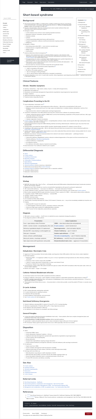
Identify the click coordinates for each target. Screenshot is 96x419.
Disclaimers (44, 413)
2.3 (32, 396)
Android (92, 9)
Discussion (30, 2)
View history (51, 2)
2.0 (27, 396)
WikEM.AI (5, 25)
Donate (88, 413)
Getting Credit (6, 50)
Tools (4, 52)
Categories (5, 29)
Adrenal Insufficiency (30, 165)
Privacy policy (26, 413)
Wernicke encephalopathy (42, 139)
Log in (91, 2)
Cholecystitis (28, 160)
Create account (83, 2)
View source (43, 2)
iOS (86, 9)
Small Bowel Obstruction (31, 157)
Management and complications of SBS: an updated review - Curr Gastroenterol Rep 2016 (47, 387)
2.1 (29, 396)
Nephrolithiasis (28, 162)
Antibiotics (5, 35)
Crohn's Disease (46, 166)
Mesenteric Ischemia (29, 158)
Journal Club (6, 33)
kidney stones (43, 132)
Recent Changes (7, 44)
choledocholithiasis (35, 129)
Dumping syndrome (29, 168)
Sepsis (26, 153)
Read (36, 2)
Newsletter (5, 48)
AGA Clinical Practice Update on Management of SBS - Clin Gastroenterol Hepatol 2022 (46, 385)
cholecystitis (27, 129)
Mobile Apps (6, 31)
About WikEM (35, 413)
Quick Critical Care (7, 38)
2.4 (34, 396)
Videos (4, 27)
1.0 (27, 394)
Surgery (34, 403)
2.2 (31, 396)
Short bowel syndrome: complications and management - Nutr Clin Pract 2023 (44, 383)
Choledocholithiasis (36, 160)
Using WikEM (6, 46)
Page (24, 2)
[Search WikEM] (9, 18)
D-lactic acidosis (30, 57)
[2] (46, 52)
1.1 (29, 394)
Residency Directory (8, 40)
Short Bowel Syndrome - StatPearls (33, 382)
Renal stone (27, 370)
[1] (46, 25)
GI (31, 403)
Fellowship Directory (8, 42)
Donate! (5, 23)
